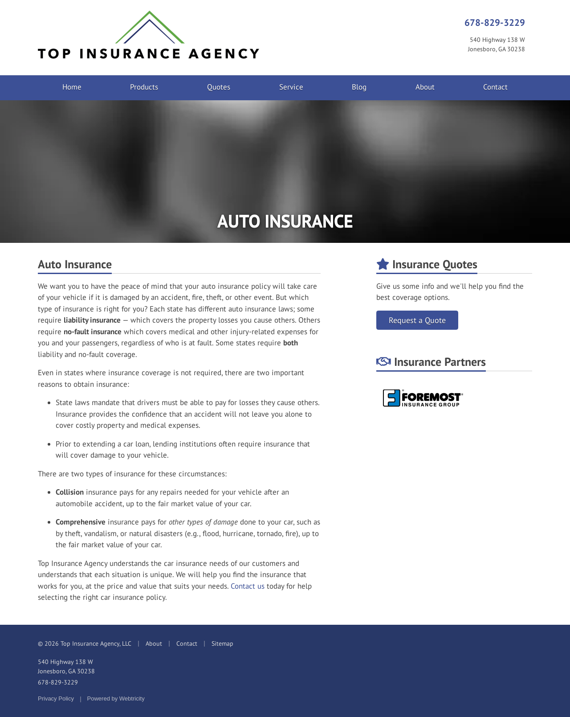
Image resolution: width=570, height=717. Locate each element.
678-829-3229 (494, 22)
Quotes (218, 87)
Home (71, 87)
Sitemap (222, 643)
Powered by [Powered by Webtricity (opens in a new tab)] (116, 698)
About (425, 87)
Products (144, 87)
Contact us (248, 586)
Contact (495, 87)
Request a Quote (417, 320)
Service (291, 87)
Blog (359, 87)
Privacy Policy (56, 698)
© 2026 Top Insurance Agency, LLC (84, 643)
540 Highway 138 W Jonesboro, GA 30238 (66, 666)
